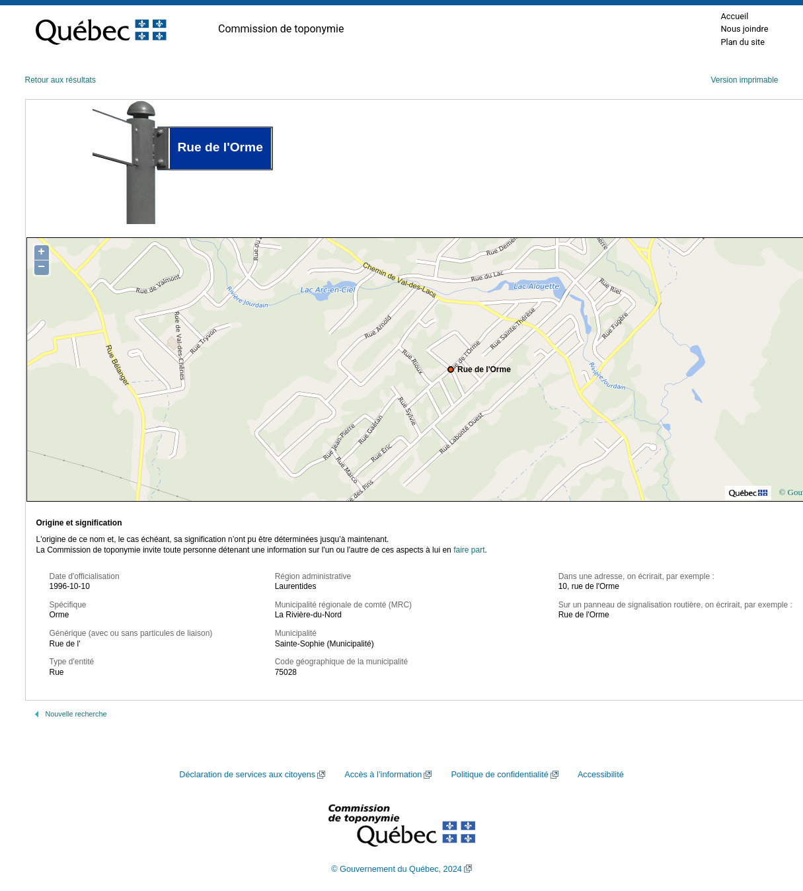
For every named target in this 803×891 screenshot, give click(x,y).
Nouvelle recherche (76, 714)
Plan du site (742, 42)
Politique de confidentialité (499, 774)
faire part (468, 550)
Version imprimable (744, 80)
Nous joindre (744, 29)
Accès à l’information (383, 774)
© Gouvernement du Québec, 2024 (396, 869)
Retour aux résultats (60, 80)
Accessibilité (601, 774)
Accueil (734, 16)
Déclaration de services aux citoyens (247, 774)
